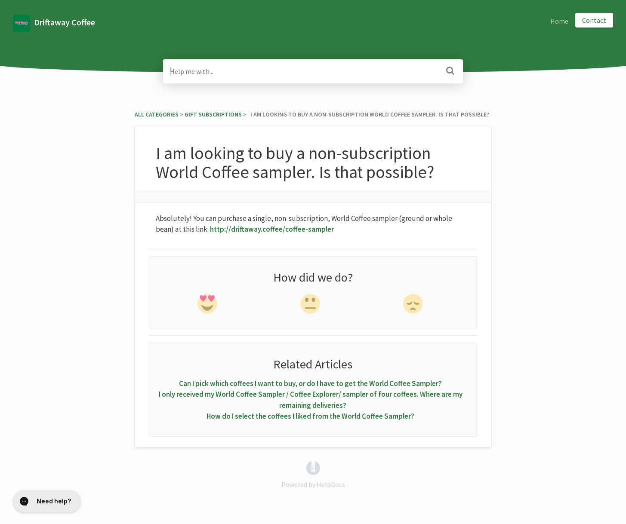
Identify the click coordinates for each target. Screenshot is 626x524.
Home (559, 21)
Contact (594, 20)
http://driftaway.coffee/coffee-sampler (272, 229)
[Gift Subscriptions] (213, 114)
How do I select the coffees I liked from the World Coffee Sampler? (310, 416)
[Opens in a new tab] (313, 467)
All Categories (157, 114)
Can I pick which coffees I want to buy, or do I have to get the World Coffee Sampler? (310, 383)
